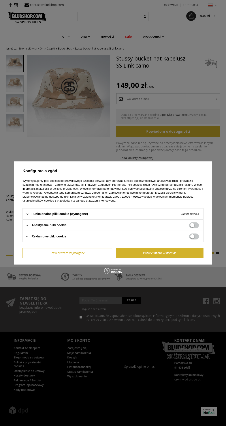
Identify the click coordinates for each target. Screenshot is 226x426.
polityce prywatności (65, 188)
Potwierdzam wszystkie (160, 253)
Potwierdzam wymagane (67, 253)
